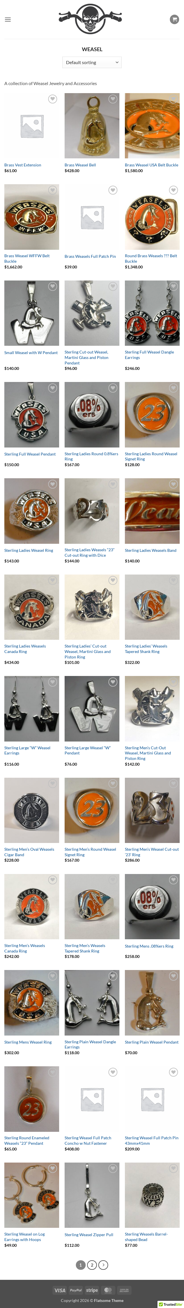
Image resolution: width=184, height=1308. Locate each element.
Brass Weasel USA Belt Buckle (151, 164)
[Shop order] (91, 62)
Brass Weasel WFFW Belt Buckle (27, 258)
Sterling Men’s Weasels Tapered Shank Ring (85, 948)
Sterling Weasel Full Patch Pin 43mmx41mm (152, 1140)
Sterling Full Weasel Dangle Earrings (149, 354)
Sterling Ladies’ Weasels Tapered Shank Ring (146, 649)
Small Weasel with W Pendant (31, 352)
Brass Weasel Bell (80, 164)
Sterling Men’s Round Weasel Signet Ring (90, 852)
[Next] (103, 1265)
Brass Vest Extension (22, 164)
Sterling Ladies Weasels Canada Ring (25, 649)
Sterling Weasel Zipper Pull (89, 1234)
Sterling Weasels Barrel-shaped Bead (146, 1237)
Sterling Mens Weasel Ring (28, 1042)
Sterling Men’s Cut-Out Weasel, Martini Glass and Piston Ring (148, 753)
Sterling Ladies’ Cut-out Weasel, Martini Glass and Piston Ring (88, 651)
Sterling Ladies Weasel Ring (28, 550)
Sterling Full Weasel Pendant (30, 454)
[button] (7, 19)
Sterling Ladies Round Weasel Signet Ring (151, 456)
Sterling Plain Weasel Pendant (152, 1042)
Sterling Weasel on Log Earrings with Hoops (24, 1237)
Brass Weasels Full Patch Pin (90, 256)
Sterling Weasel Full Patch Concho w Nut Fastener (88, 1140)
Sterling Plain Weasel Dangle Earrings (90, 1044)
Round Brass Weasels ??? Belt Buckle (151, 258)
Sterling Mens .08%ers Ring (149, 946)
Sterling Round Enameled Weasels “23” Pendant (26, 1140)
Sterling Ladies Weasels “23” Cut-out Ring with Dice (89, 552)
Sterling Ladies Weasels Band (151, 550)
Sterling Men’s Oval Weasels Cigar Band (29, 852)
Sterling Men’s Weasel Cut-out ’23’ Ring (152, 852)
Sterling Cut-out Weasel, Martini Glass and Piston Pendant (86, 357)
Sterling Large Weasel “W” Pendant (88, 750)
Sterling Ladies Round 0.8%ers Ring (91, 456)
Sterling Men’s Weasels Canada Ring (24, 948)
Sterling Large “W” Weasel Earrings (27, 750)
